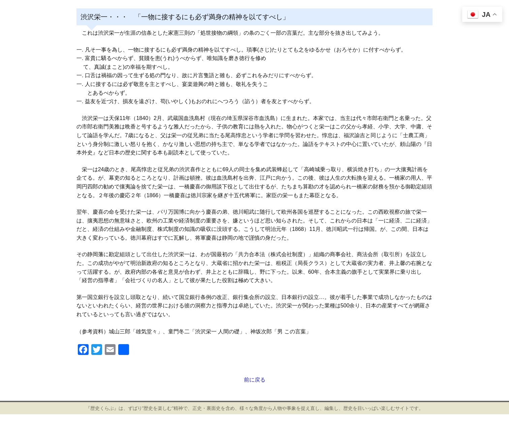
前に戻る (254, 380)
